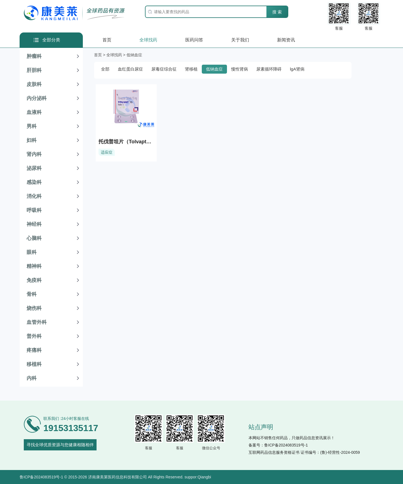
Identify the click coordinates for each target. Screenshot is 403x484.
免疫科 (34, 280)
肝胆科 (34, 70)
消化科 (34, 196)
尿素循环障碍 (269, 69)
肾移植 (191, 69)
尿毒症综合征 (164, 69)
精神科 (34, 266)
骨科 (32, 294)
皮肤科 (34, 84)
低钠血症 (214, 69)
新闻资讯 (286, 40)
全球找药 (148, 40)
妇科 (32, 140)
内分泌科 (37, 98)
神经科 (34, 224)
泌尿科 (34, 168)
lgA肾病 (297, 69)
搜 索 (277, 12)
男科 (32, 126)
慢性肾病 (239, 69)
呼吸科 (34, 210)
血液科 (34, 112)
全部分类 (51, 40)
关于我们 (240, 40)
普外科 (34, 336)
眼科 (32, 252)
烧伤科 (34, 308)
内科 (32, 378)
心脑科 (34, 238)
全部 (105, 69)
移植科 (34, 364)
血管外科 (37, 322)
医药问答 (194, 40)
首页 (106, 40)
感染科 (34, 182)
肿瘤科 (34, 56)
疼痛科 (34, 350)
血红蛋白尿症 (130, 69)
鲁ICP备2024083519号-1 (41, 477)
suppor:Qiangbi (197, 477)
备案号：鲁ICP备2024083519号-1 (278, 445)
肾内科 (34, 154)
